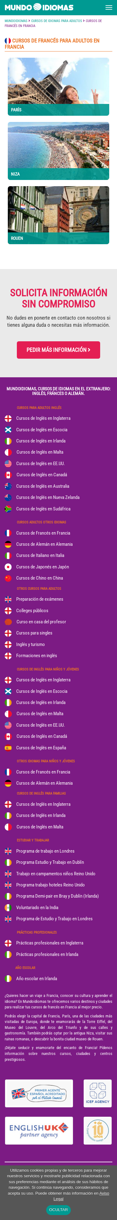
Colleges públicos (32, 610)
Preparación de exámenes (39, 599)
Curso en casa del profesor (41, 622)
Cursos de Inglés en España (41, 748)
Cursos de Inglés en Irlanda (41, 441)
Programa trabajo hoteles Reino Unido (50, 885)
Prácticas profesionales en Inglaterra (49, 943)
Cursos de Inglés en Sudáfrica (43, 509)
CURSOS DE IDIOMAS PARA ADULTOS (56, 21)
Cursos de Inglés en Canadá (42, 475)
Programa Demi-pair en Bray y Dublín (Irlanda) (57, 896)
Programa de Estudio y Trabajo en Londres (54, 919)
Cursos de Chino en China (39, 578)
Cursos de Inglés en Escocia (41, 430)
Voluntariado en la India (37, 907)
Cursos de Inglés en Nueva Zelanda (48, 497)
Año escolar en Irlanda (36, 978)
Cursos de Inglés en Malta (40, 452)
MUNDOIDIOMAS (16, 21)
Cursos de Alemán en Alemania (44, 544)
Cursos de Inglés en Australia (42, 486)
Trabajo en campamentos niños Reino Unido (55, 874)
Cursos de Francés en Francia (43, 533)
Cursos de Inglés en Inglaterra (43, 418)
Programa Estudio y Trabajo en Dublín (50, 862)
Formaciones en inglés (36, 655)
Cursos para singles (34, 633)
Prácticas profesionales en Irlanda (47, 954)
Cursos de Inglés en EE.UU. (40, 463)
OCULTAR (58, 1209)
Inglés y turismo (30, 644)
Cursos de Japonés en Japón (42, 567)
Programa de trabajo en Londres (45, 851)
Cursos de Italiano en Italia (40, 555)
